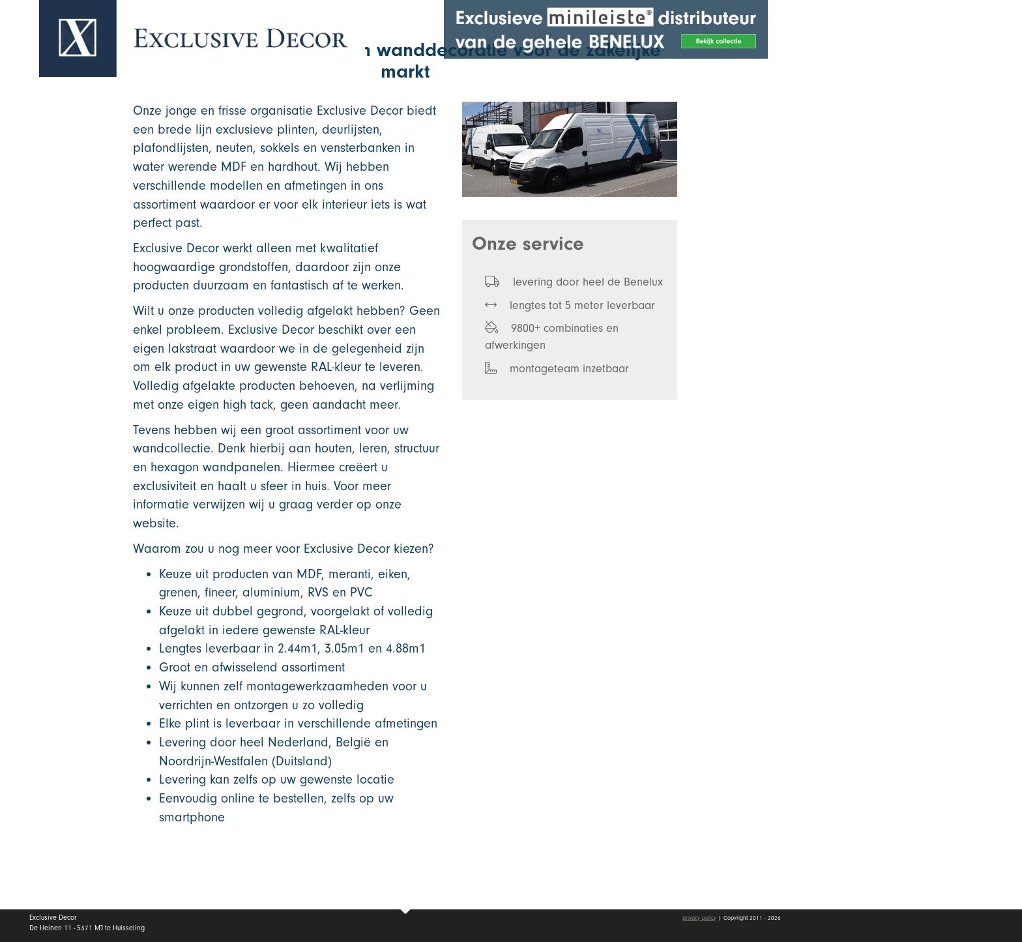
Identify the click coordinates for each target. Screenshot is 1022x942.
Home (859, 97)
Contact (864, 254)
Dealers (924, 191)
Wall (924, 160)
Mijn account (879, 293)
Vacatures (871, 223)
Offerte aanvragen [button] (885, 54)
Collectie (924, 128)
